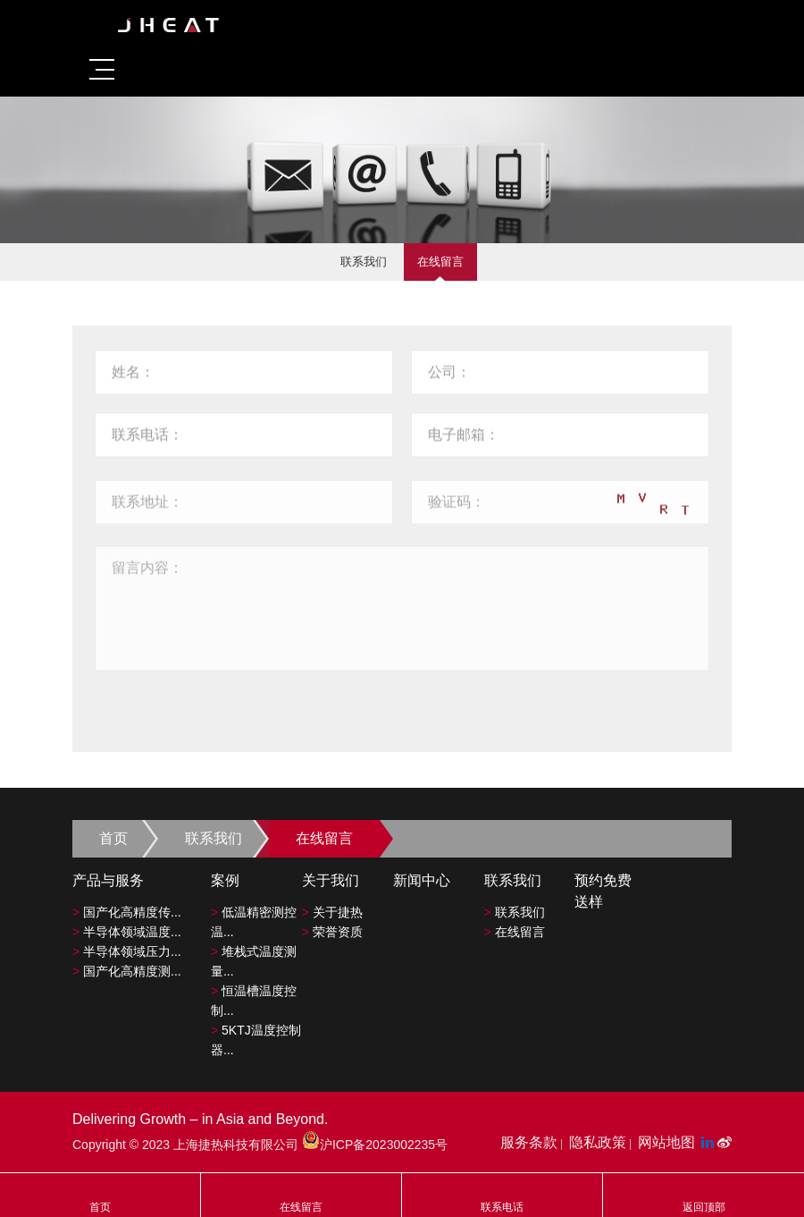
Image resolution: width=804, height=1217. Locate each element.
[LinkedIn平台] (709, 1142)
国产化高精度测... (126, 971)
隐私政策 (597, 1142)
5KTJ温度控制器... (256, 1040)
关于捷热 (332, 912)
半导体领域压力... (126, 951)
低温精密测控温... (254, 922)
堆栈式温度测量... (254, 961)
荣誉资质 (332, 932)
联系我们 (363, 261)
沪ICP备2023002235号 (375, 1144)
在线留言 (440, 261)
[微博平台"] (724, 1142)
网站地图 (666, 1142)
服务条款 (528, 1142)
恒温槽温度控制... (254, 1001)
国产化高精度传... (126, 912)
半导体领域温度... (126, 932)
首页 (113, 838)
